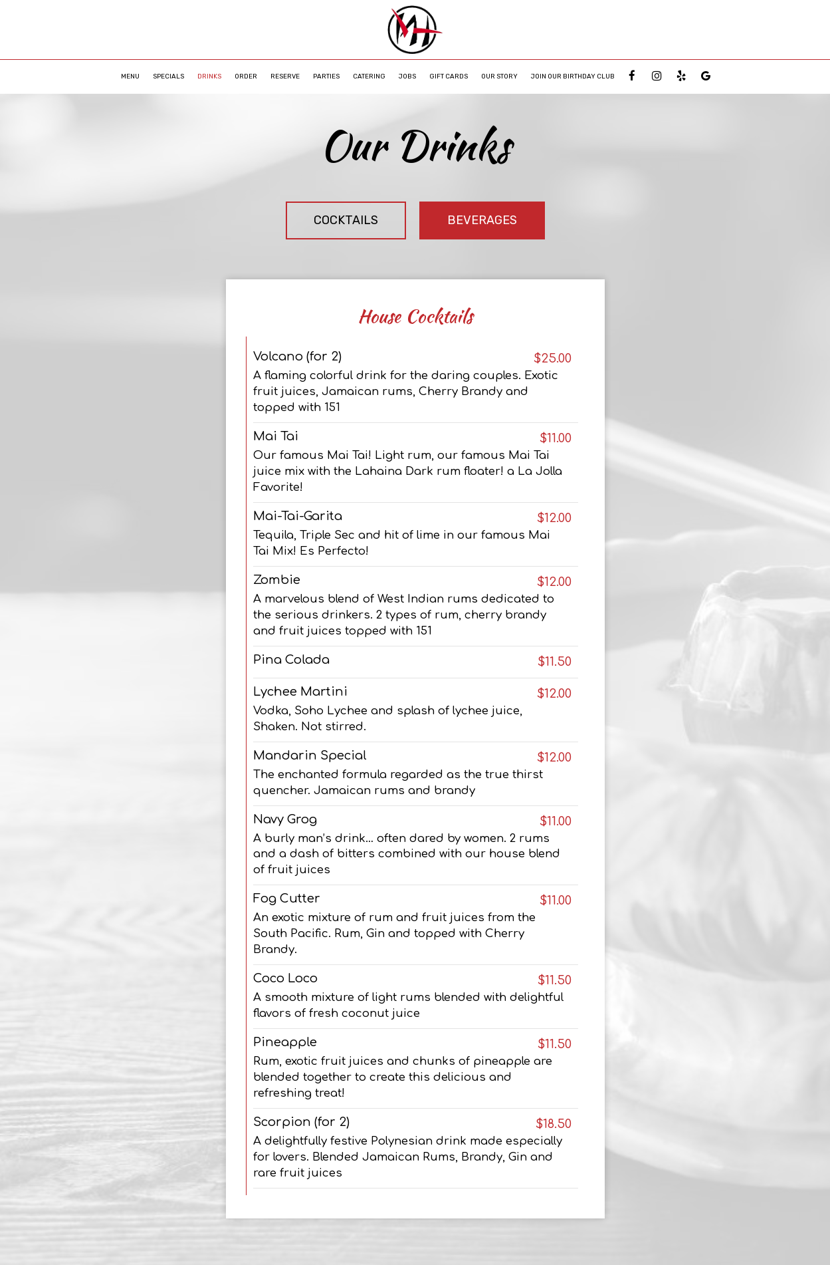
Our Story (499, 76)
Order (246, 76)
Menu (130, 76)
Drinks (209, 76)
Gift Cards (448, 76)
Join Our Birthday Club (573, 76)
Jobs (407, 76)
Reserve (285, 76)
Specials (168, 76)
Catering (369, 76)
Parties (326, 76)
